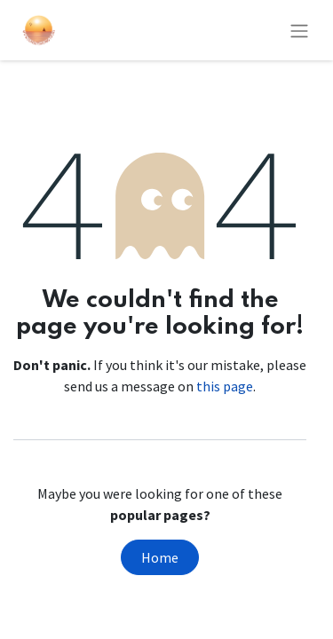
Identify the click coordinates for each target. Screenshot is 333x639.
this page (224, 386)
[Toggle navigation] (299, 30)
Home (159, 557)
